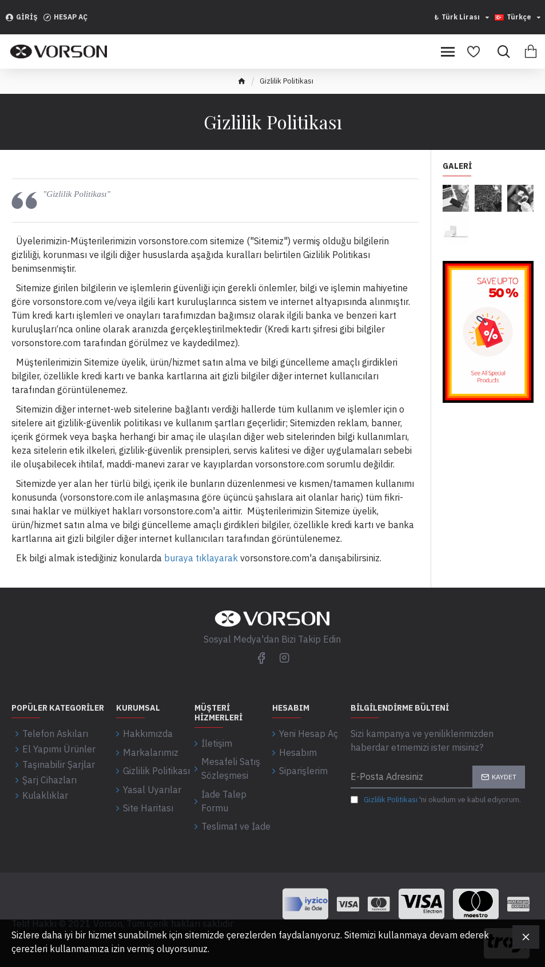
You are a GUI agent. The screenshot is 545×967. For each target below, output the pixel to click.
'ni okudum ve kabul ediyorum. (436, 800)
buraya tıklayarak (201, 558)
